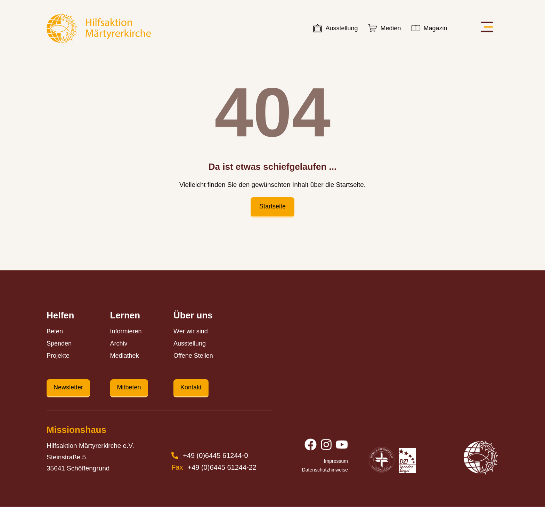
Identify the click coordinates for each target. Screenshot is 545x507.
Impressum (336, 461)
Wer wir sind (190, 331)
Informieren (126, 331)
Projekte (58, 355)
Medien (391, 28)
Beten (55, 331)
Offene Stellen (193, 355)
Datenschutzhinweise (325, 470)
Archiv (119, 343)
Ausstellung (341, 28)
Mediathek (124, 355)
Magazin (435, 28)
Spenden (59, 343)
